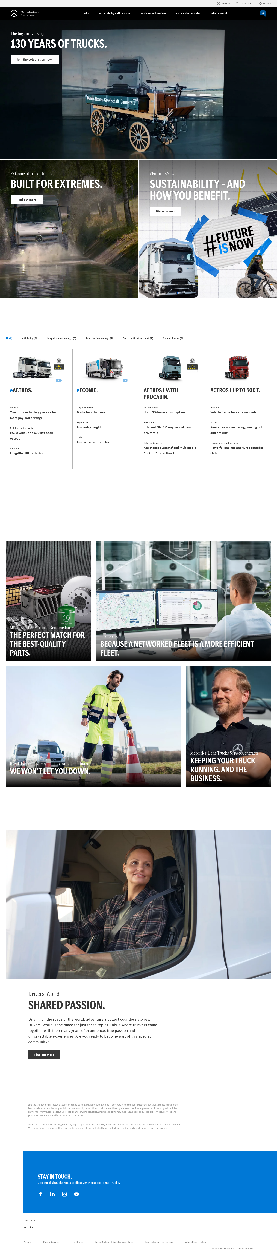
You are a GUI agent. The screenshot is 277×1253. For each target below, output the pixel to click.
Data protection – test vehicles (159, 1242)
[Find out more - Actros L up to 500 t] (237, 409)
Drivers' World (218, 13)
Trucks (85, 13)
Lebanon (265, 3)
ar (24, 1227)
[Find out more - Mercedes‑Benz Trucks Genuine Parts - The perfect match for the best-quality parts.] (48, 601)
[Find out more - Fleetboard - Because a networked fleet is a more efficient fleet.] (183, 601)
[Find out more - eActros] (36, 409)
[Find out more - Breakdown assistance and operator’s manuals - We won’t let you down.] (93, 726)
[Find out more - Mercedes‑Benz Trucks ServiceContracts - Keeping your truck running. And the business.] (228, 726)
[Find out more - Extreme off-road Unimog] (69, 229)
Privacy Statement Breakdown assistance (114, 1242)
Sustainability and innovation (115, 13)
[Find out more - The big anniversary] (138, 98)
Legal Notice (77, 1242)
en (31, 1227)
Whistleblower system (195, 1242)
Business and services (153, 13)
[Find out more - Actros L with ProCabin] (170, 409)
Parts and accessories (188, 13)
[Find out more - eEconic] (103, 409)
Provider (27, 1242)
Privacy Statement (51, 1242)
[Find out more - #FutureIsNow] (208, 229)
